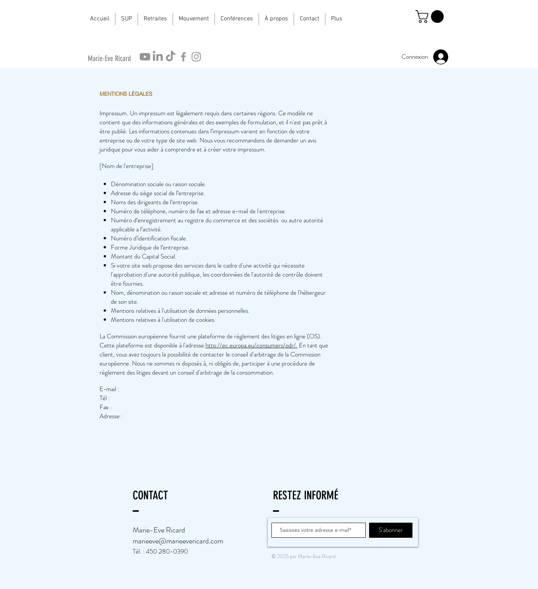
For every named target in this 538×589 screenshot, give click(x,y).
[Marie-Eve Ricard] (111, 58)
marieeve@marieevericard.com (178, 540)
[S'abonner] (390, 530)
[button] (126, 19)
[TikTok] (170, 56)
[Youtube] (145, 56)
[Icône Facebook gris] (183, 56)
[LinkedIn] (158, 56)
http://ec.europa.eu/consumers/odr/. (251, 345)
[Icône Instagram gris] (196, 56)
